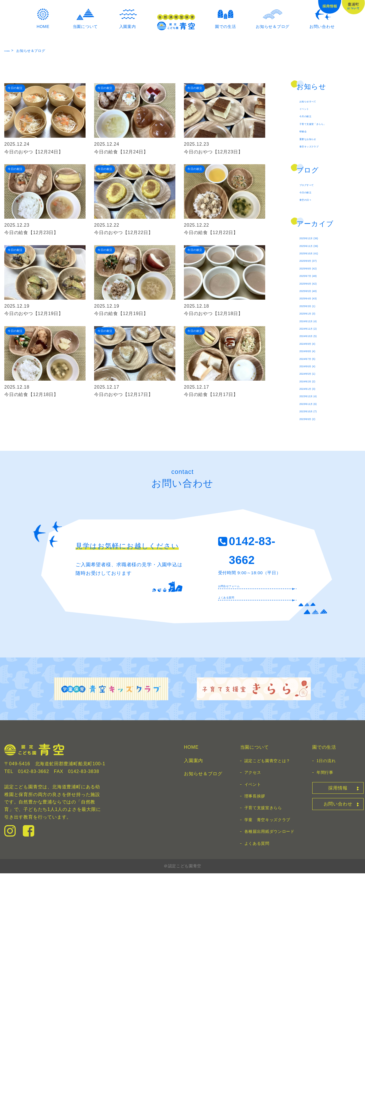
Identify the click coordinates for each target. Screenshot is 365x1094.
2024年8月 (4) (314, 527)
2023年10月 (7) (316, 615)
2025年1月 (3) (314, 472)
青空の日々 (311, 321)
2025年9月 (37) (316, 396)
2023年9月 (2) (314, 626)
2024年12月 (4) (316, 483)
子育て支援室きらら (263, 1028)
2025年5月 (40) (316, 440)
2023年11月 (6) (316, 604)
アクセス (252, 993)
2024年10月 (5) (316, 505)
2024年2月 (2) (314, 571)
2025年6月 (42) (316, 429)
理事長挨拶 (254, 1016)
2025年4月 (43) (316, 450)
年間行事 (325, 993)
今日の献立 (311, 310)
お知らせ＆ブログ (203, 994)
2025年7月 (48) (316, 418)
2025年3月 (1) (314, 462)
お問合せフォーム (239, 798)
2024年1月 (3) (314, 582)
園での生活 (324, 967)
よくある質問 (234, 815)
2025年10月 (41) (317, 385)
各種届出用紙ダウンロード (269, 1052)
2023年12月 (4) (316, 593)
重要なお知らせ (316, 246)
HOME (9, 141)
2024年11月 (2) (316, 494)
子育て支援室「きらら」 (325, 225)
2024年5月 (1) (314, 560)
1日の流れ (326, 981)
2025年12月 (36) (317, 363)
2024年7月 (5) (314, 538)
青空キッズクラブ (318, 257)
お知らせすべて (316, 192)
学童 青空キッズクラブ (267, 1040)
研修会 (306, 236)
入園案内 (193, 981)
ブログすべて (313, 299)
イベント (309, 203)
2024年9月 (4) (314, 516)
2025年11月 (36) (317, 374)
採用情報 (337, 1008)
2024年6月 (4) (314, 549)
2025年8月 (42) (316, 407)
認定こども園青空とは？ (267, 981)
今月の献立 (311, 214)
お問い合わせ (338, 1024)
